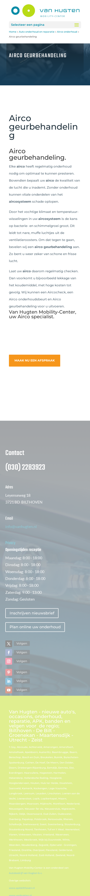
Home (12, 31)
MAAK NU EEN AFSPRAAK (34, 360)
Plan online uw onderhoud (35, 639)
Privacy (10, 554)
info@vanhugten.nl (21, 538)
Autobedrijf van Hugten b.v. (25, 884)
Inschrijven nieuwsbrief (32, 624)
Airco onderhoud (67, 31)
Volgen (21, 655)
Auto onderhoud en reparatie (36, 31)
